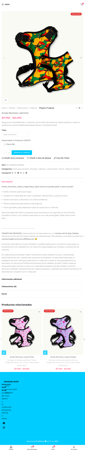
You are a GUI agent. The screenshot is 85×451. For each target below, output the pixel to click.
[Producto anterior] (76, 108)
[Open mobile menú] (6, 4)
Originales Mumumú (13, 362)
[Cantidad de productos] (6, 152)
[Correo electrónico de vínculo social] (18, 173)
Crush (25, 362)
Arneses (33, 169)
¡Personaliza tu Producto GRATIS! (16, 140)
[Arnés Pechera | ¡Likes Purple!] (63, 332)
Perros (61, 169)
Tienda (12, 108)
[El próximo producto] (82, 108)
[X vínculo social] (15, 173)
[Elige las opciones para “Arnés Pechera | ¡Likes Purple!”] (45, 352)
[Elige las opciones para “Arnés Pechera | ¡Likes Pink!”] (4, 352)
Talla (4, 130)
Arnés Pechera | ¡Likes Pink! (22, 357)
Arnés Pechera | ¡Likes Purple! (63, 357)
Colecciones (22, 108)
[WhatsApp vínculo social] (23, 173)
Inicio (4, 108)
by (55, 441)
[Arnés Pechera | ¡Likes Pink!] (22, 332)
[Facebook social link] (13, 173)
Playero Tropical (46, 108)
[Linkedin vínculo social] (21, 173)
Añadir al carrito (22, 152)
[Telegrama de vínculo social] (26, 173)
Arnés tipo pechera (20, 169)
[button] (4, 58)
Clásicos (33, 108)
